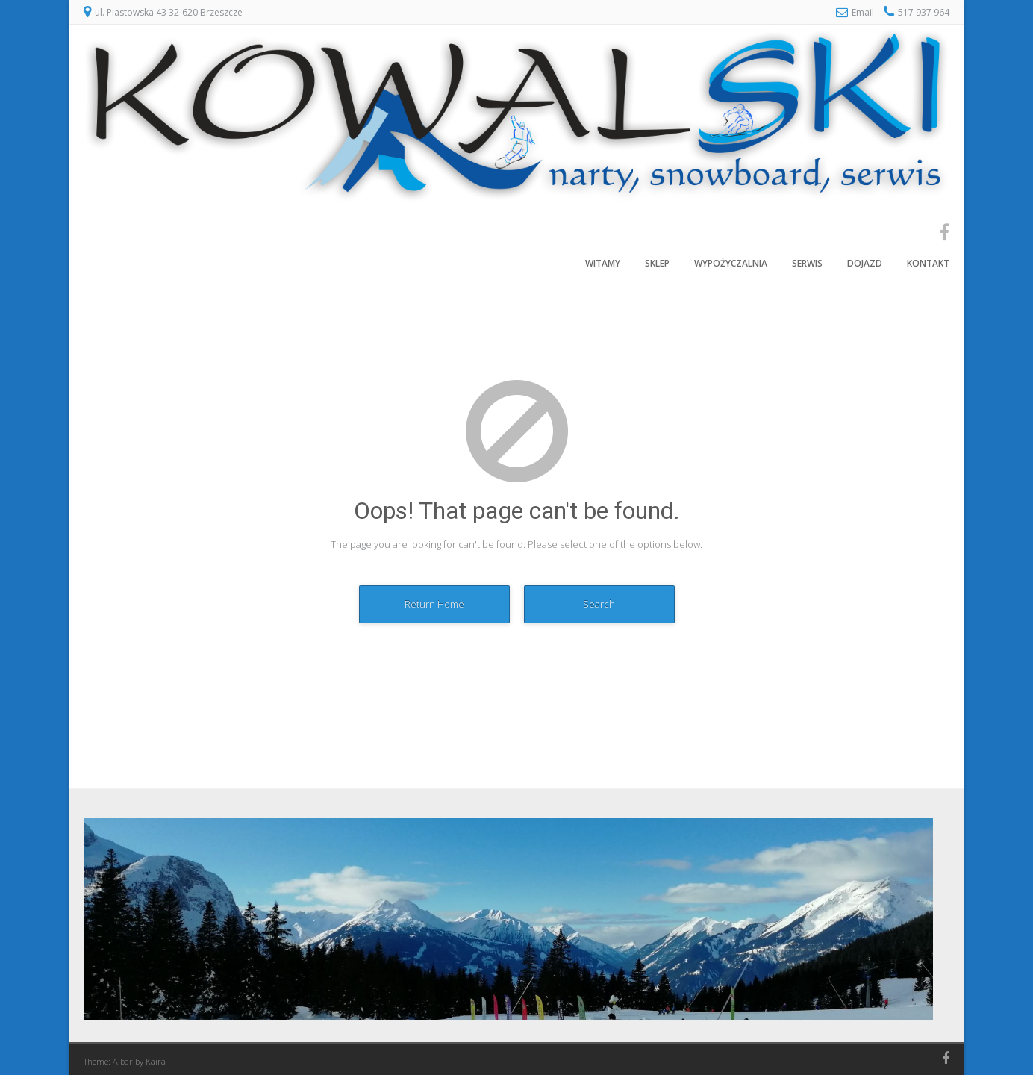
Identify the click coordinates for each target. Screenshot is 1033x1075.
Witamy (602, 263)
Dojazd (864, 263)
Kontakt (928, 263)
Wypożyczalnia (730, 263)
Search (599, 604)
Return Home (434, 604)
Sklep (657, 263)
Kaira (156, 1061)
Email (863, 12)
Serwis (807, 263)
